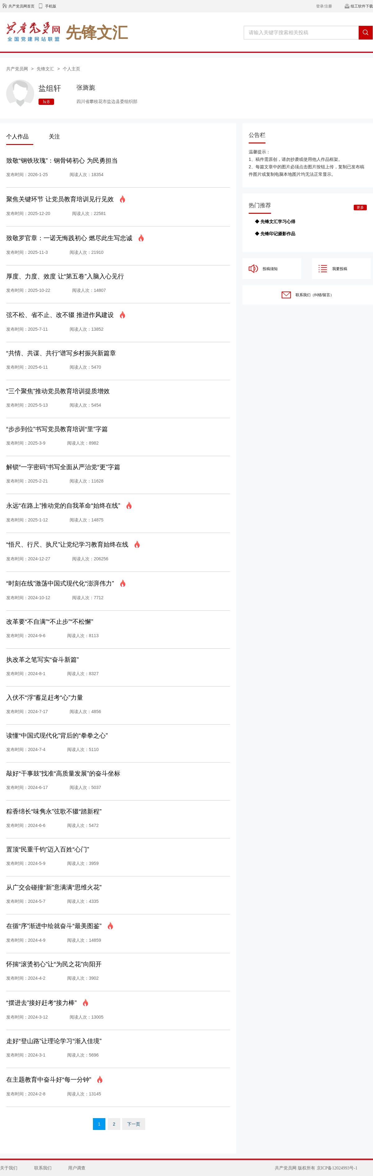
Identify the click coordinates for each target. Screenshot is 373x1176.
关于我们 (8, 1168)
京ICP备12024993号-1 (337, 1168)
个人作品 (17, 136)
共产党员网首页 (21, 6)
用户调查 (76, 1168)
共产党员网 (17, 68)
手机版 (50, 6)
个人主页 (71, 68)
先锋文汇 (45, 68)
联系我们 (43, 1168)
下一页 (133, 1124)
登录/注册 (324, 6)
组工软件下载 (362, 6)
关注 (54, 136)
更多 (360, 207)
